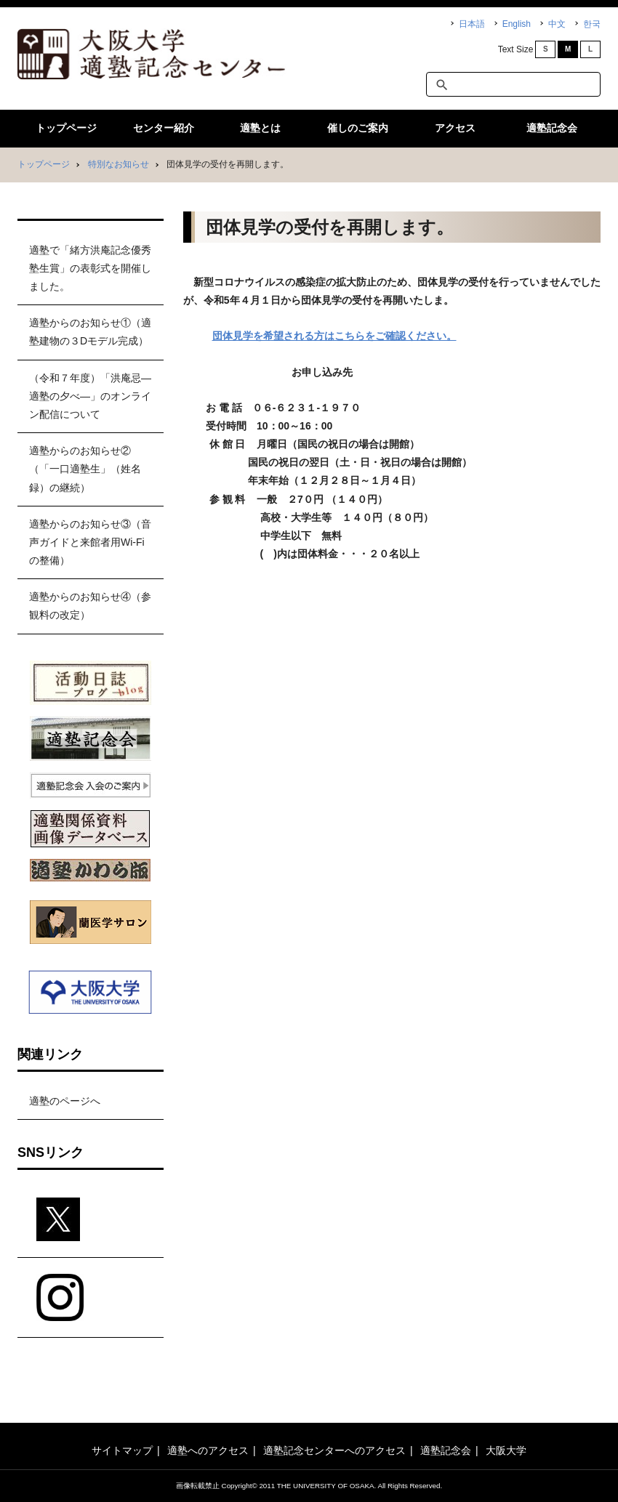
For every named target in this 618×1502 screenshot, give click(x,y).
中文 (557, 24)
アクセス (455, 128)
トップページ (66, 128)
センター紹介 (163, 128)
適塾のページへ (64, 1101)
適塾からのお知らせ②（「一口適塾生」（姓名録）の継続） (85, 469)
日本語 (472, 24)
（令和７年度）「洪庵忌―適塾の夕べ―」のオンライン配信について (90, 396)
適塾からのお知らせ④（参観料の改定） (90, 606)
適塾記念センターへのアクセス (334, 1450)
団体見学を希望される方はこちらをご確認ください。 (334, 336)
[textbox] (513, 84)
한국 (592, 24)
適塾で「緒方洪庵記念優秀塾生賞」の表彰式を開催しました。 (90, 268)
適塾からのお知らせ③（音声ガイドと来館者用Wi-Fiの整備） (90, 542)
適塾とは (260, 128)
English (516, 24)
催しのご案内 (357, 128)
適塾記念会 (551, 128)
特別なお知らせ (118, 164)
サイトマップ (122, 1450)
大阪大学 (506, 1450)
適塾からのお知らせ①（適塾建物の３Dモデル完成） (90, 332)
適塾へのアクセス (208, 1450)
